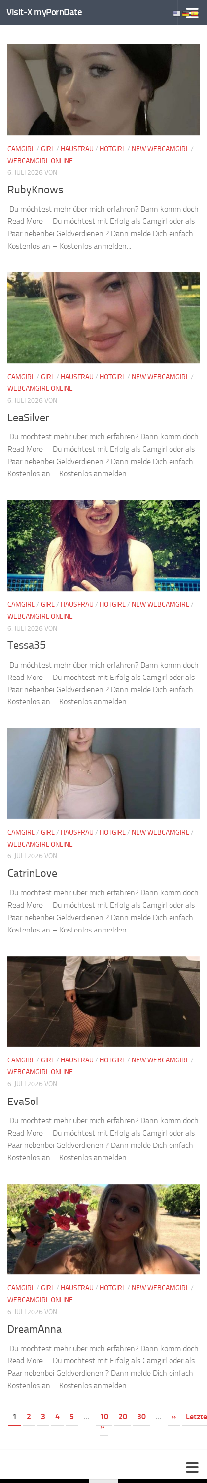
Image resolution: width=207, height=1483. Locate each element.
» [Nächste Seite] (174, 1416)
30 (141, 1416)
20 (122, 1416)
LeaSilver (29, 417)
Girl (48, 149)
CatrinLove (33, 873)
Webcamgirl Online (40, 161)
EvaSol (24, 1101)
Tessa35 (28, 645)
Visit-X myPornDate (44, 12)
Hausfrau (77, 149)
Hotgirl (113, 149)
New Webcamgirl (160, 149)
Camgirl (21, 149)
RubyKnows (37, 189)
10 (104, 1416)
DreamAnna (36, 1329)
